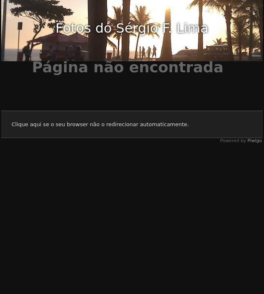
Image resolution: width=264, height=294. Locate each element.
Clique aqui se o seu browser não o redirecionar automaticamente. (100, 124)
